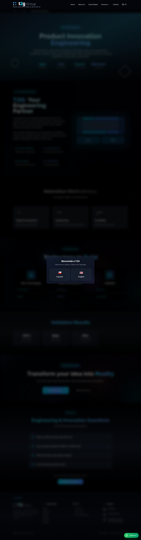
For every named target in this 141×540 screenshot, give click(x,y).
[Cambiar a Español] (124, 4)
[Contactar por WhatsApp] (131, 535)
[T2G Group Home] (28, 4)
